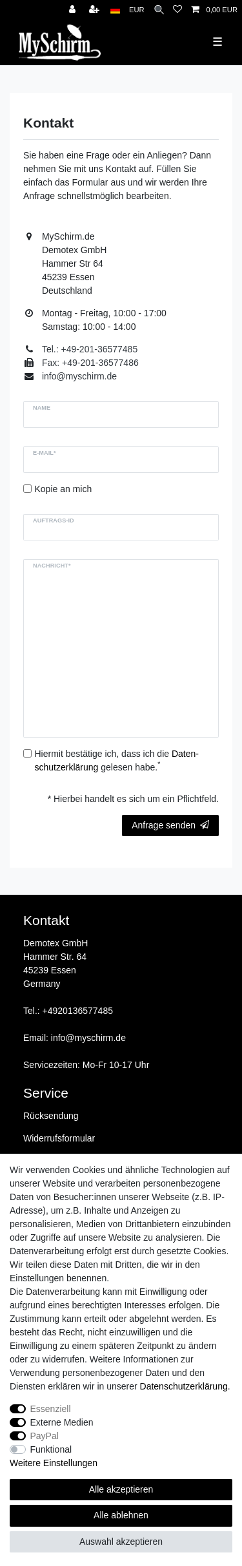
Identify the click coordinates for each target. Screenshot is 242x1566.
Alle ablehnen (121, 1515)
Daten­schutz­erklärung (184, 1386)
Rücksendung (51, 1116)
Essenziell (50, 1409)
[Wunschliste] (177, 10)
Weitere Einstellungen (53, 1463)
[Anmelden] (74, 10)
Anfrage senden (170, 825)
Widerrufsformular (59, 1138)
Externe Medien (62, 1422)
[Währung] (137, 10)
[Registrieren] (95, 10)
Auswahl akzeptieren (121, 1541)
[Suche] (159, 10)
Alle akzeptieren (121, 1489)
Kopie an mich (63, 489)
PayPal (44, 1436)
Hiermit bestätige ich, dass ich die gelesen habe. (117, 760)
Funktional (51, 1449)
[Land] (115, 10)
